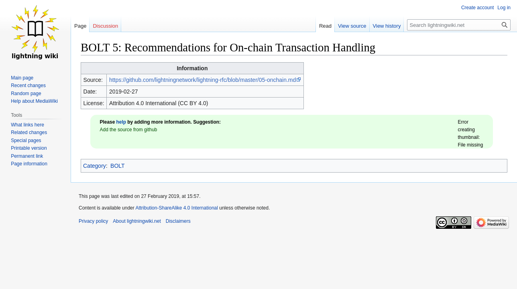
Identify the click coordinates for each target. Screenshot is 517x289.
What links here (27, 125)
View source (352, 26)
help (121, 122)
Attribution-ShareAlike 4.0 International (176, 208)
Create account (477, 7)
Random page (26, 93)
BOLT (117, 166)
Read (325, 26)
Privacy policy (93, 221)
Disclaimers (178, 221)
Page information (29, 164)
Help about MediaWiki (34, 101)
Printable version (29, 148)
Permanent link (27, 156)
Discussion (105, 26)
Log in (504, 7)
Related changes (29, 132)
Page (80, 26)
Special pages (26, 140)
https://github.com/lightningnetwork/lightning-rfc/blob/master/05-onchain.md (202, 80)
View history (387, 26)
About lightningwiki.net (137, 221)
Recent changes (28, 85)
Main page (22, 78)
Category (94, 166)
